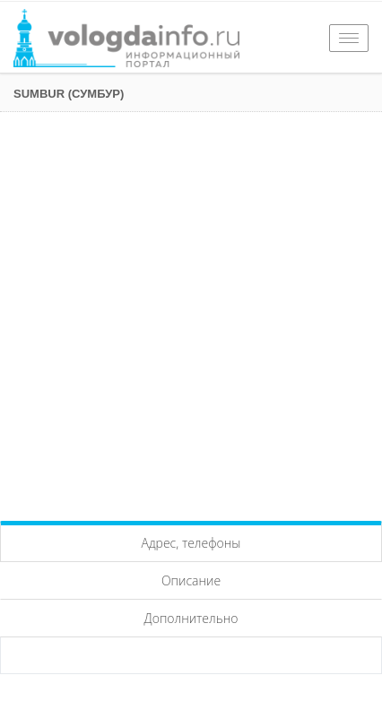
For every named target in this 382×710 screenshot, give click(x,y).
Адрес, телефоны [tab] (191, 542)
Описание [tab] (191, 580)
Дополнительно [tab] (191, 618)
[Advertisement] (191, 312)
